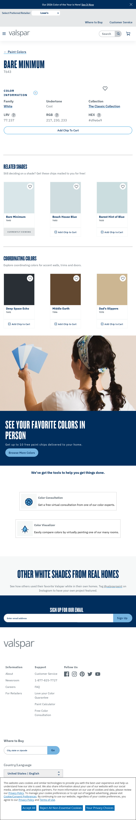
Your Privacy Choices (100, 808)
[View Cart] (128, 34)
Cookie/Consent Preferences (20, 796)
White (8, 106)
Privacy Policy (16, 793)
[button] (4, 34)
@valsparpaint (113, 586)
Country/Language (18, 765)
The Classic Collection (104, 106)
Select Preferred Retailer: (16, 13)
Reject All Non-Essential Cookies (61, 808)
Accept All (28, 808)
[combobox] (107, 34)
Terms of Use (47, 800)
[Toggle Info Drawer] (82, 93)
